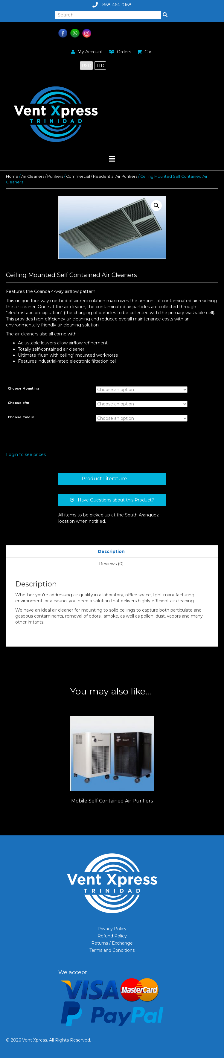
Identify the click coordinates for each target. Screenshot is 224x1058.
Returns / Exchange (112, 943)
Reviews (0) (111, 563)
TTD (100, 65)
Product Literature (104, 478)
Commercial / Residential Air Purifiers (101, 176)
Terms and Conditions (112, 950)
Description (111, 551)
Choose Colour (21, 417)
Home (12, 176)
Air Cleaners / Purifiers (42, 176)
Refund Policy (112, 936)
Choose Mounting (23, 388)
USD (86, 65)
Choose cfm (18, 403)
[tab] (112, 479)
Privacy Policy (112, 928)
